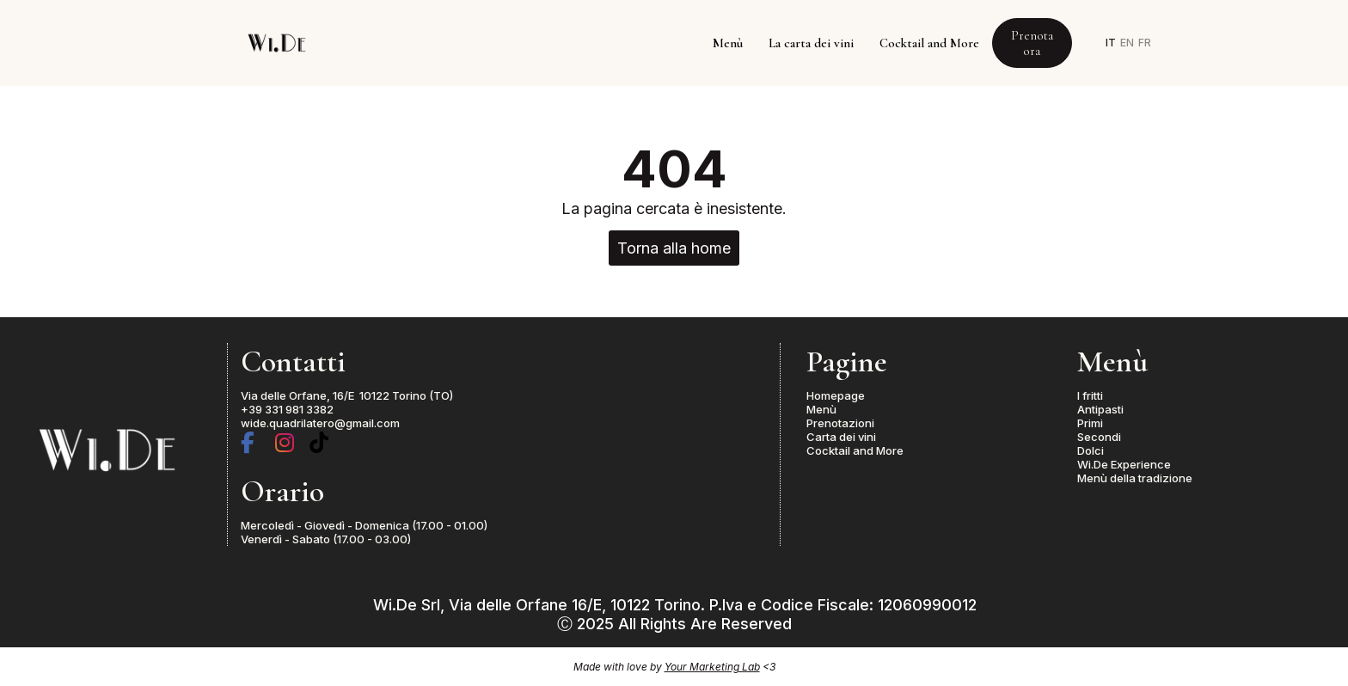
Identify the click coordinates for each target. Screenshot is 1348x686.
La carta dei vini (811, 43)
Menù (728, 43)
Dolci (1090, 450)
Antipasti (1100, 409)
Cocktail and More (929, 43)
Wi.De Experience (1124, 464)
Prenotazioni (840, 423)
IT (1111, 42)
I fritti (1090, 395)
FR (1144, 42)
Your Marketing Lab (712, 666)
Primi (1090, 423)
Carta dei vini (841, 437)
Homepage (835, 395)
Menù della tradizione (1134, 478)
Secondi (1099, 437)
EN (1127, 42)
